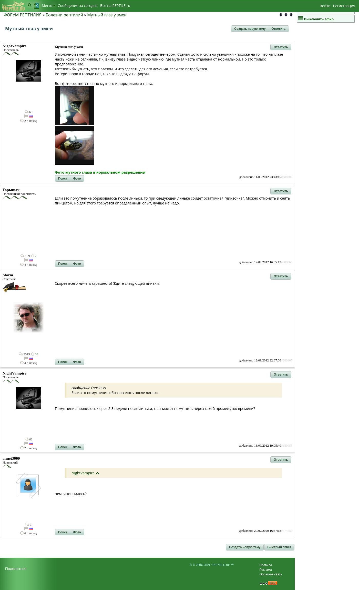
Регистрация (344, 5)
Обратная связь (271, 574)
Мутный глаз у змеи (107, 15)
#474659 (286, 531)
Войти (325, 5)
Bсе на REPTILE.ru (115, 5)
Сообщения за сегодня (78, 5)
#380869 (286, 262)
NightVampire (83, 472)
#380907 (286, 360)
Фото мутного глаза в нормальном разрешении (100, 172)
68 (34, 354)
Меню (48, 5)
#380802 (286, 177)
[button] (250, 28)
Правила (266, 565)
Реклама (266, 570)
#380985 (286, 445)
